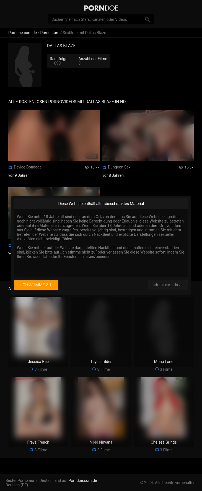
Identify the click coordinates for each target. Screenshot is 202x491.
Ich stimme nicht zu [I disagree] (168, 285)
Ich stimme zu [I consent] (36, 284)
